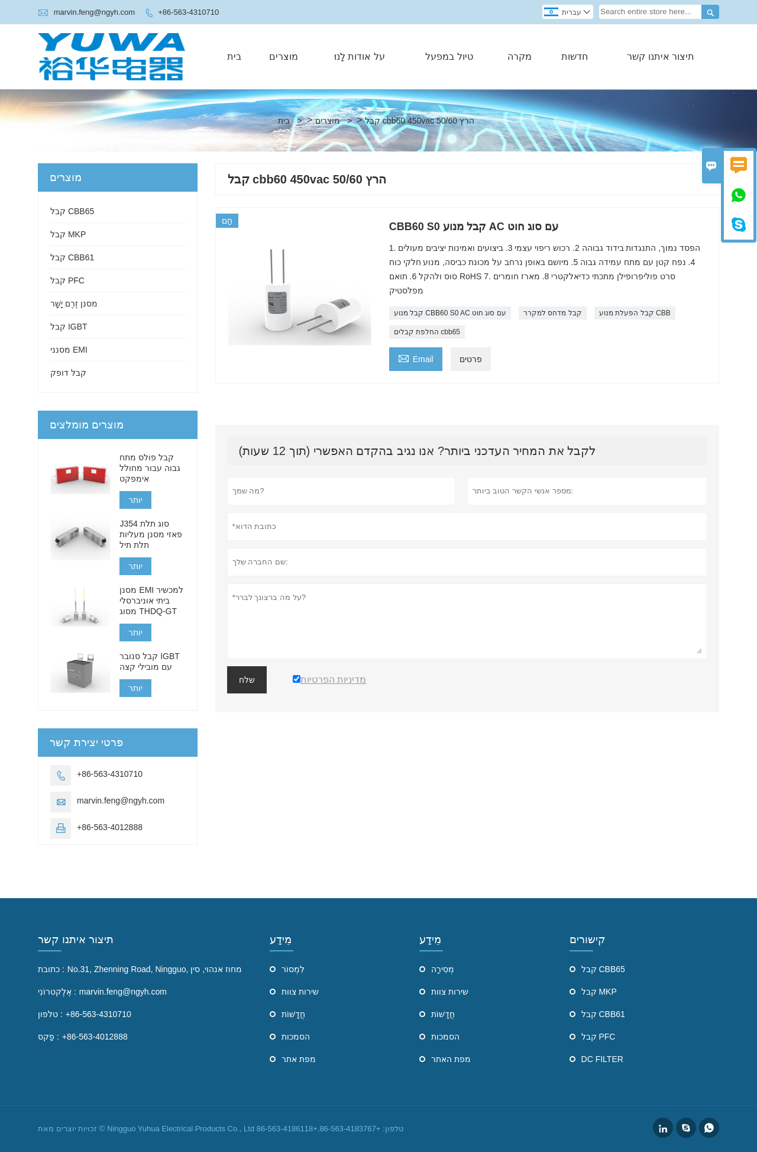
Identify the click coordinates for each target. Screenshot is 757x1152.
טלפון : (50, 1014)
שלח (247, 680)
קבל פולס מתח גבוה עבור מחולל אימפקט (149, 468)
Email (416, 357)
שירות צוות (300, 991)
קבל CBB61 (72, 257)
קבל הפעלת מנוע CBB (635, 313)
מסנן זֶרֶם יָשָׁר (74, 303)
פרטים (471, 359)
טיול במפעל (449, 56)
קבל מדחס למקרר (552, 313)
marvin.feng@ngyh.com (94, 12)
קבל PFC (67, 280)
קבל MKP (68, 234)
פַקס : (48, 1036)
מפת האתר (451, 1059)
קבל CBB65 (72, 211)
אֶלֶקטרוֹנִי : (57, 991)
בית (234, 56)
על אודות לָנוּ (359, 56)
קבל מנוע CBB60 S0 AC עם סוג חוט (450, 313)
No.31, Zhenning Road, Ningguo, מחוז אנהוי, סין (154, 969)
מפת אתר (299, 1059)
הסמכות (296, 1036)
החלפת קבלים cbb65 (427, 332)
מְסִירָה (442, 969)
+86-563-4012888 (110, 827)
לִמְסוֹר (293, 969)
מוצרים (283, 56)
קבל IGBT (69, 326)
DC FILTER (602, 1059)
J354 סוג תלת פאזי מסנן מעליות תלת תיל (150, 534)
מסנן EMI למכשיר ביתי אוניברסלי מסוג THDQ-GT (151, 600)
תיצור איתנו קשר (660, 56)
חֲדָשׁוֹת (293, 1014)
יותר (135, 500)
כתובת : (51, 969)
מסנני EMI (69, 349)
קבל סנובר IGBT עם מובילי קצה (149, 661)
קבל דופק (68, 372)
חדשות (574, 56)
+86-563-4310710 (188, 12)
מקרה (519, 56)
